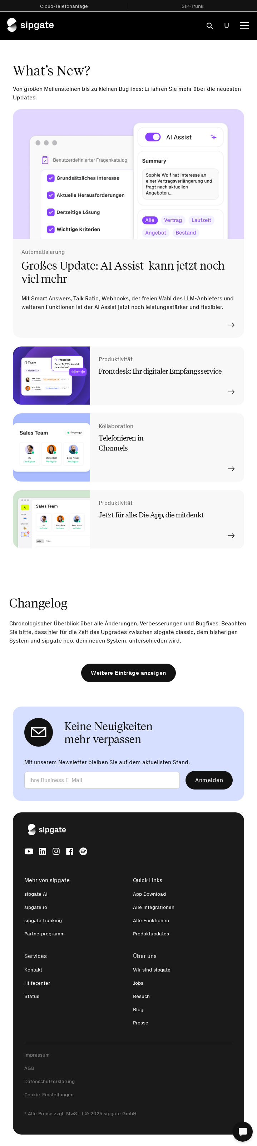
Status (31, 996)
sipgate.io (35, 907)
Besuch (141, 996)
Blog (138, 1010)
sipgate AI (36, 894)
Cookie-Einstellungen (49, 1095)
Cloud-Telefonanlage (64, 6)
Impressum (37, 1055)
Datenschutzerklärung (49, 1081)
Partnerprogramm (44, 934)
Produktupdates (151, 934)
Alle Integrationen (153, 907)
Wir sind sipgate (151, 970)
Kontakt (33, 970)
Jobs (138, 983)
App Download (149, 894)
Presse (140, 1023)
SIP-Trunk (192, 6)
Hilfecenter (37, 983)
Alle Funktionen (151, 921)
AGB (29, 1068)
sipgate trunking (43, 921)
